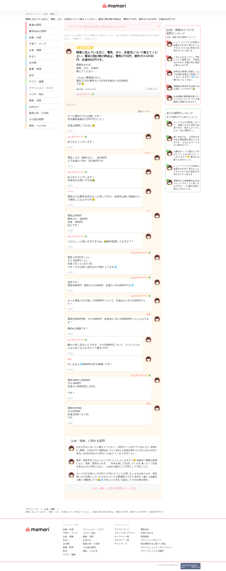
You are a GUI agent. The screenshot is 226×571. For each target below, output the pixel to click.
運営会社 (145, 529)
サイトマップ (120, 543)
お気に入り (152, 89)
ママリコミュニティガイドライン (156, 547)
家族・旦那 (35, 100)
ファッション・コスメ (41, 87)
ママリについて (121, 529)
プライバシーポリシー (151, 540)
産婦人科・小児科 (39, 113)
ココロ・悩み (36, 94)
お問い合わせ (147, 533)
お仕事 (32, 62)
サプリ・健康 (36, 81)
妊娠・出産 (35, 37)
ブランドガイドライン (124, 533)
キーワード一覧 (121, 536)
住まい (32, 56)
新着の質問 (35, 24)
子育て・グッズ (37, 43)
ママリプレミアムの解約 (152, 551)
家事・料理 (35, 69)
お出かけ (34, 106)
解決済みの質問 (37, 31)
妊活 (31, 75)
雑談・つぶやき (37, 125)
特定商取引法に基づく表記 (153, 543)
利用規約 (145, 536)
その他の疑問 (36, 119)
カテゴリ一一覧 (121, 540)
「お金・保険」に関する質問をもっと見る (113, 488)
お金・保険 (35, 50)
